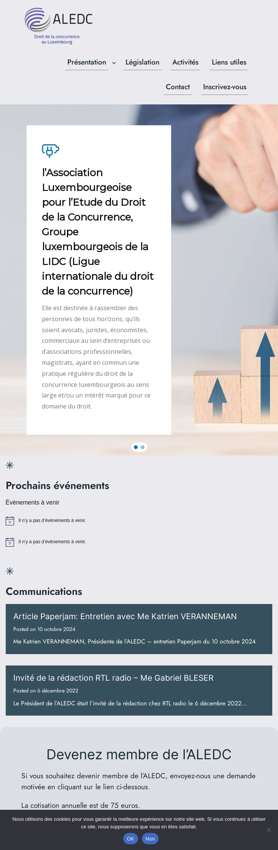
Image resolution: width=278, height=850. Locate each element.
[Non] (268, 830)
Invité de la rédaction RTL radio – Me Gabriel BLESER (113, 678)
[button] (136, 447)
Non (150, 839)
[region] (139, 280)
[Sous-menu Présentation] (114, 62)
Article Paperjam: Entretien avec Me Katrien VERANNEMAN (125, 616)
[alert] (139, 520)
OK (130, 839)
